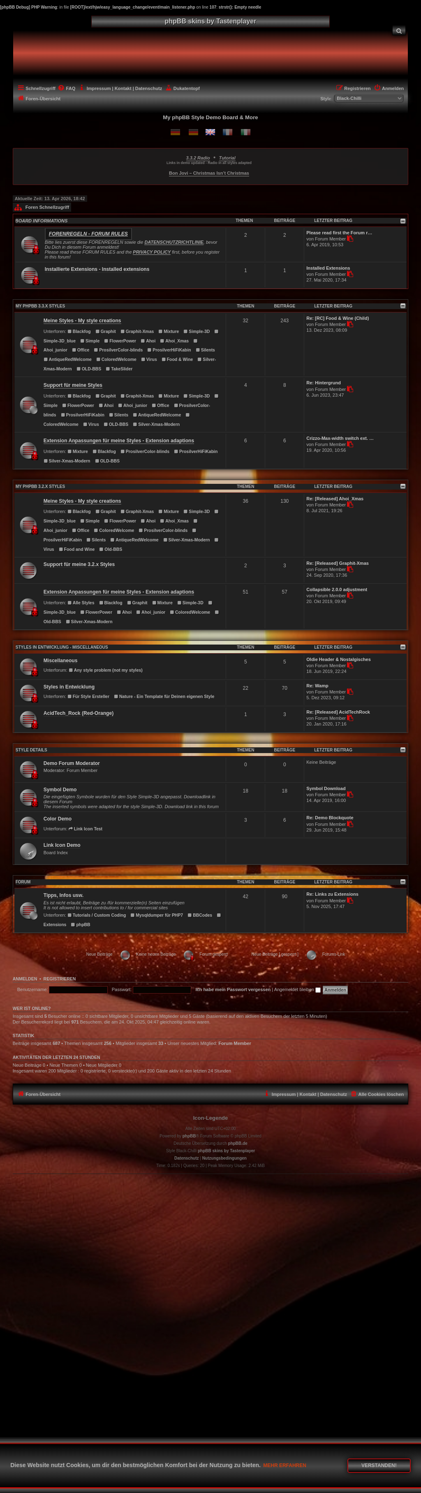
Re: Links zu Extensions (332, 894)
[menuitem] (399, 30)
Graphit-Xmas (137, 331)
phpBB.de (238, 1143)
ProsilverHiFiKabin (169, 350)
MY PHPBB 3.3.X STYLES (40, 306)
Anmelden (25, 978)
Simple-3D (196, 331)
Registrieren (60, 978)
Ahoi (148, 341)
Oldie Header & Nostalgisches (338, 659)
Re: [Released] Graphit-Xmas (337, 563)
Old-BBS (110, 549)
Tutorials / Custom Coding (96, 915)
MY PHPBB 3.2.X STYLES (40, 486)
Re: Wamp (317, 685)
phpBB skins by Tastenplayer (226, 1151)
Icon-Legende (210, 1118)
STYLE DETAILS (31, 750)
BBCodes (199, 915)
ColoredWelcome (116, 359)
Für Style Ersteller (88, 696)
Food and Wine (77, 549)
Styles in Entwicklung (69, 687)
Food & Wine (177, 359)
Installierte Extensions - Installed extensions (97, 269)
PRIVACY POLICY (152, 252)
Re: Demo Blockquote (329, 817)
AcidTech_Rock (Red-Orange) (78, 713)
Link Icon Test (85, 829)
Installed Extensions (328, 268)
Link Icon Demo (62, 845)
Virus (149, 359)
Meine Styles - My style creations (82, 321)
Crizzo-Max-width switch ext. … (340, 438)
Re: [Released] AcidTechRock (338, 712)
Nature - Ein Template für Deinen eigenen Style (164, 696)
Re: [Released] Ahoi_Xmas (334, 498)
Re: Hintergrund (323, 382)
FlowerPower (120, 341)
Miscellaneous (61, 660)
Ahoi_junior (132, 405)
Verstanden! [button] (379, 1465)
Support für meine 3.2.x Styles (79, 564)
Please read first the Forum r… (339, 232)
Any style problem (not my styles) (106, 670)
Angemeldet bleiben (297, 989)
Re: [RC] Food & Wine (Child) (337, 318)
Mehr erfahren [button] (284, 1465)
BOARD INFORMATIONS (41, 220)
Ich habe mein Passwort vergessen (233, 989)
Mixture (168, 331)
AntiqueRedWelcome (68, 359)
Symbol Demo (60, 790)
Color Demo (58, 819)
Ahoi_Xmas (174, 341)
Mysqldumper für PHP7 (156, 915)
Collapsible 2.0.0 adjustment (336, 589)
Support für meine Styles (73, 385)
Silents (205, 350)
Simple (89, 341)
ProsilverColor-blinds (118, 350)
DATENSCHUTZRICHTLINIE (173, 242)
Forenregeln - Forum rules (88, 234)
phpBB (80, 924)
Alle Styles (81, 603)
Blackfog (79, 331)
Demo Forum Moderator (72, 763)
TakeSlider (119, 369)
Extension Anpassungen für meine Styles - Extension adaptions (119, 441)
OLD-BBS (88, 369)
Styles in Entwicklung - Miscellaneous (62, 647)
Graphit (105, 331)
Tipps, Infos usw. (63, 895)
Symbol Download (325, 788)
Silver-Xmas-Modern (156, 424)
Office (80, 350)
